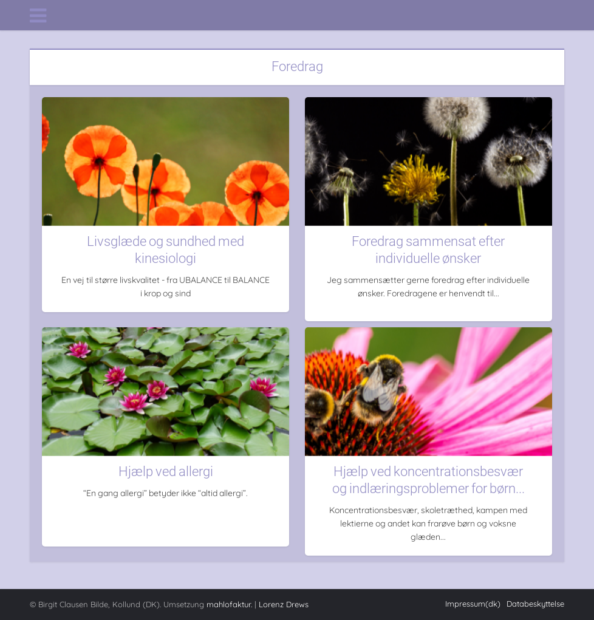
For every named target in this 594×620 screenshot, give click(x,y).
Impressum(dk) (472, 603)
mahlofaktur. (229, 604)
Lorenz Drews (284, 604)
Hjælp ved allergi (165, 471)
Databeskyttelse (535, 603)
